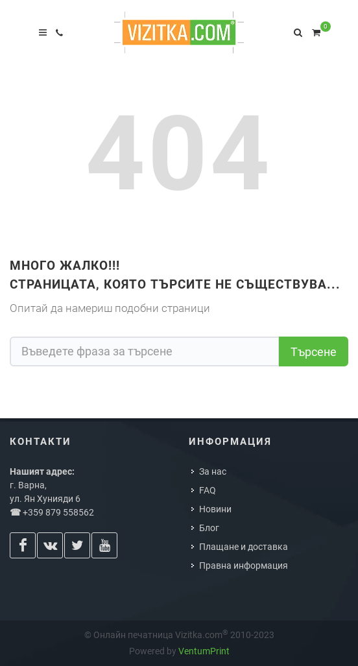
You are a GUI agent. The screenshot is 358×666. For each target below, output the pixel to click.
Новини (215, 509)
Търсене (314, 352)
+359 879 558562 (58, 512)
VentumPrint (204, 651)
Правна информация (243, 565)
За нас (212, 471)
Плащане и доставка (243, 546)
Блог (209, 528)
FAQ (207, 490)
